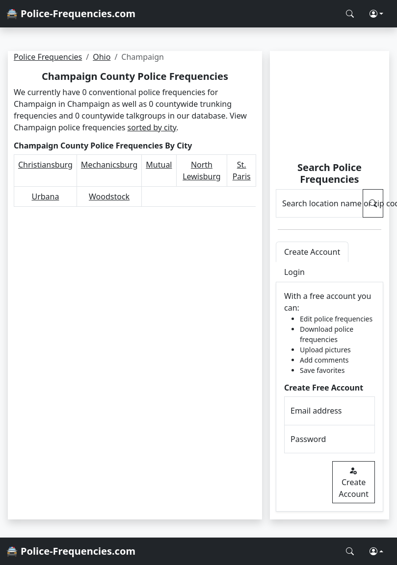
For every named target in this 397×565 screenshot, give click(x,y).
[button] (376, 14)
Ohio (101, 56)
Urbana (45, 196)
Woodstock (109, 196)
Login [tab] (294, 272)
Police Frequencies (48, 56)
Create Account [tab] (312, 251)
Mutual (159, 164)
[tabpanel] (329, 397)
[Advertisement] (329, 108)
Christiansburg (45, 164)
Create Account (354, 482)
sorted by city (152, 127)
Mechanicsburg (109, 164)
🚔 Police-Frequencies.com (70, 13)
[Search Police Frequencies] (350, 14)
